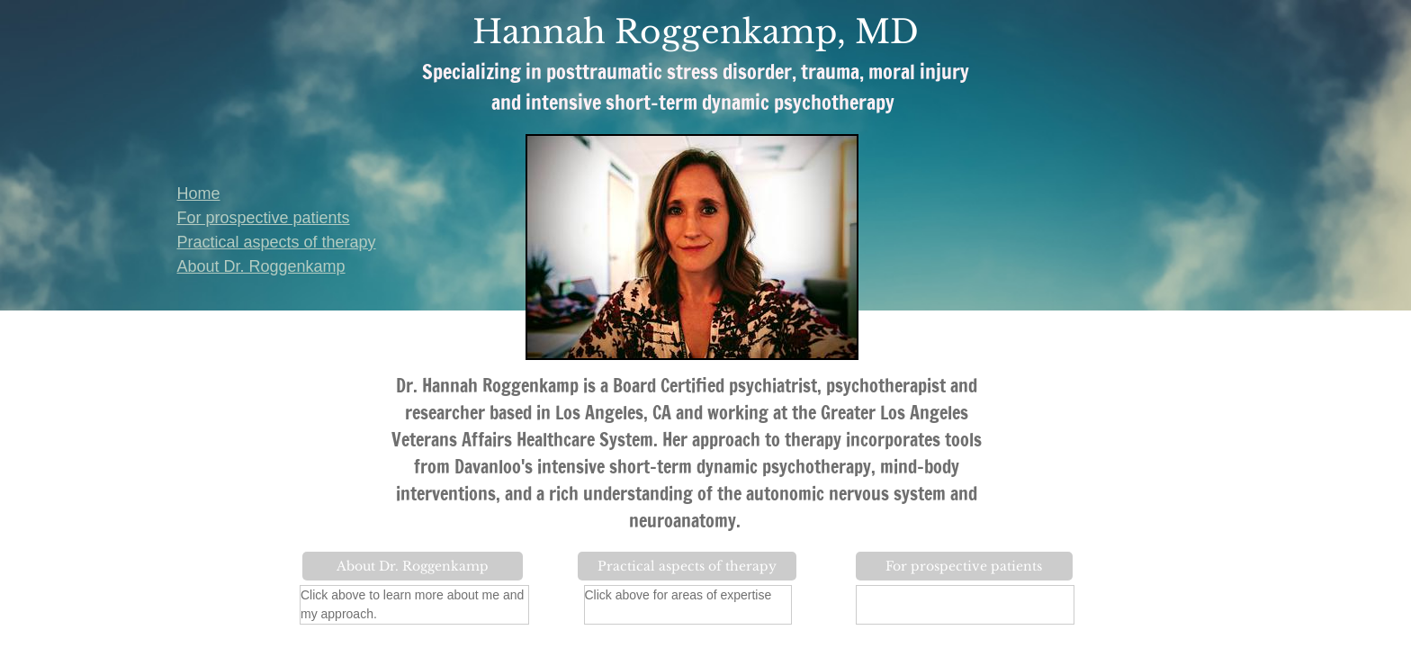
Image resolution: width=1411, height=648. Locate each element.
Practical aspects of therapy (276, 242)
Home (198, 193)
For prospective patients (263, 218)
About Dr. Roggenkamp (261, 266)
